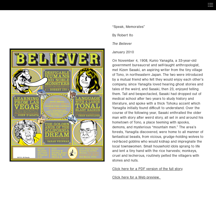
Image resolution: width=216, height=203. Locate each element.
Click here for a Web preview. (136, 177)
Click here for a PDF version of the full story (147, 169)
